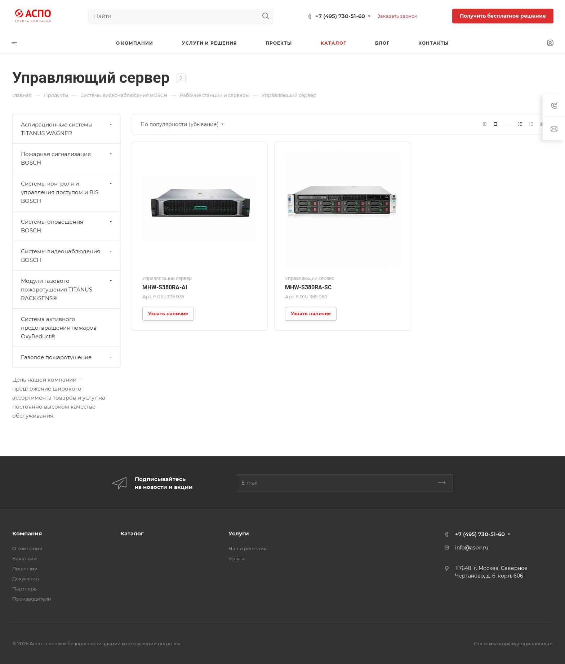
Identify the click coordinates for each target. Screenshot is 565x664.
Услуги (238, 533)
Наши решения (247, 548)
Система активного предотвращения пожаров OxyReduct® (59, 328)
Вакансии (24, 558)
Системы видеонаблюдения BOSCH (67, 255)
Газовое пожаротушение (67, 357)
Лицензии (24, 568)
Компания (27, 533)
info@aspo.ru (471, 547)
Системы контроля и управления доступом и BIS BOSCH (67, 192)
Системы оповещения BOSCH (67, 226)
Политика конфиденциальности (513, 643)
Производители (31, 599)
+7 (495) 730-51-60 (340, 16)
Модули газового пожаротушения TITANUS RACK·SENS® (67, 289)
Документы (26, 578)
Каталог (132, 533)
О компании (27, 548)
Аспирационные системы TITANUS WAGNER (67, 129)
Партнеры (24, 589)
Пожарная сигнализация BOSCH (67, 158)
